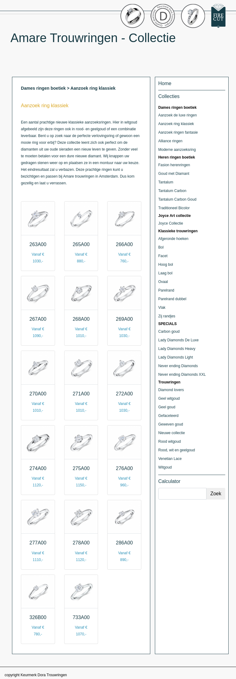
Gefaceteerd (168, 416)
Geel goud (166, 407)
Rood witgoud (169, 441)
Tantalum (165, 182)
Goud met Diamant (173, 173)
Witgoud (165, 467)
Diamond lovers (171, 390)
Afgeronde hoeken (173, 239)
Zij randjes (166, 316)
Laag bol (165, 273)
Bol (160, 247)
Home (164, 83)
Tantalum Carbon (172, 191)
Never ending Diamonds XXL (182, 374)
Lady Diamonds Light (175, 357)
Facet (162, 256)
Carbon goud (168, 331)
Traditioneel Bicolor (174, 208)
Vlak (161, 307)
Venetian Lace (170, 459)
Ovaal (163, 282)
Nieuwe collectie (171, 433)
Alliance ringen (170, 141)
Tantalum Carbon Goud (177, 199)
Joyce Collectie (170, 223)
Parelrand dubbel (172, 299)
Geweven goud (170, 424)
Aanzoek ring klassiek (176, 124)
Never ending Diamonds (178, 366)
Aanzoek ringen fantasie (178, 132)
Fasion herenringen (174, 165)
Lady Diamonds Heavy (176, 349)
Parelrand (166, 290)
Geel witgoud (169, 398)
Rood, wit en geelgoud (176, 450)
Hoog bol (165, 264)
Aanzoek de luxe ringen (177, 115)
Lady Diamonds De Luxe (178, 340)
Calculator (169, 481)
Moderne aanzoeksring (177, 149)
